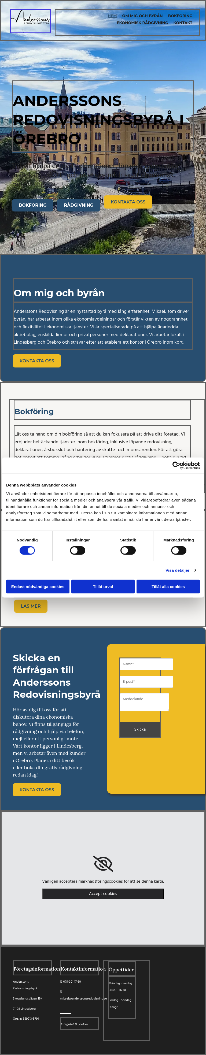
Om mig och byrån (142, 16)
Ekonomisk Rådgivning (142, 23)
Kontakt (183, 23)
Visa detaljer (177, 570)
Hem (112, 16)
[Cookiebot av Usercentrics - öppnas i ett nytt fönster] (176, 466)
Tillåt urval (103, 586)
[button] (32, 205)
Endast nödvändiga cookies (37, 586)
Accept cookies (103, 893)
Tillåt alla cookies (168, 586)
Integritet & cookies (74, 1024)
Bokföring (180, 16)
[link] (103, 864)
